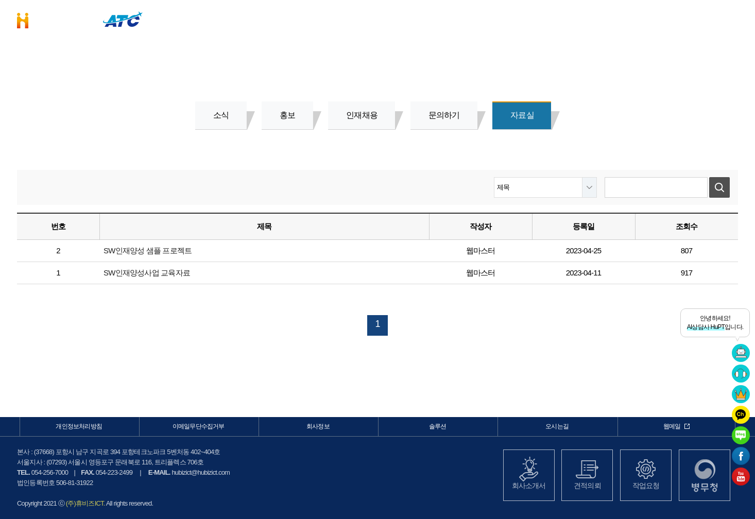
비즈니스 (408, 18)
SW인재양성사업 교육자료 (147, 272)
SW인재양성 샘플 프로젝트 (148, 250)
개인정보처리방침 (79, 426)
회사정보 (577, 18)
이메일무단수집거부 (199, 426)
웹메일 (676, 426)
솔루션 (492, 18)
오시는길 (557, 426)
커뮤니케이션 (661, 18)
